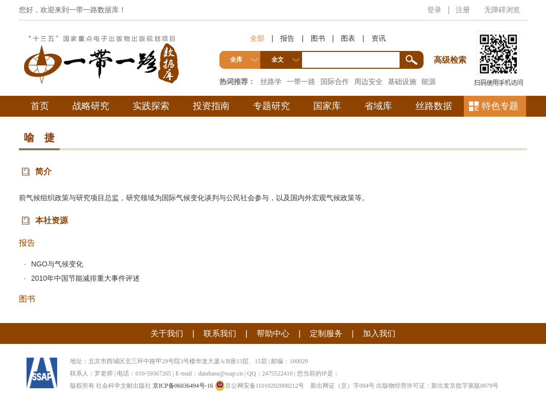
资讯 (378, 38)
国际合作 (334, 81)
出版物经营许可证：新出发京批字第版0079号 (437, 385)
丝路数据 (433, 106)
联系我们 (220, 333)
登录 (434, 10)
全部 (257, 38)
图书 (318, 38)
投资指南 (211, 106)
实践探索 (151, 106)
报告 (287, 38)
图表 (348, 38)
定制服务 (326, 333)
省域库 (378, 106)
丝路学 (271, 81)
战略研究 (90, 106)
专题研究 (271, 106)
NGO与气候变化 (57, 264)
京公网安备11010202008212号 (260, 386)
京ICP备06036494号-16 (183, 385)
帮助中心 (273, 333)
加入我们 (379, 333)
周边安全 (368, 81)
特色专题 (500, 106)
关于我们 (167, 333)
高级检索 (451, 41)
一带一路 (301, 81)
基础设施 (402, 81)
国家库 (327, 106)
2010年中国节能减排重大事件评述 (85, 278)
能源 (428, 81)
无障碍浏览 (502, 10)
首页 (40, 106)
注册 (463, 10)
